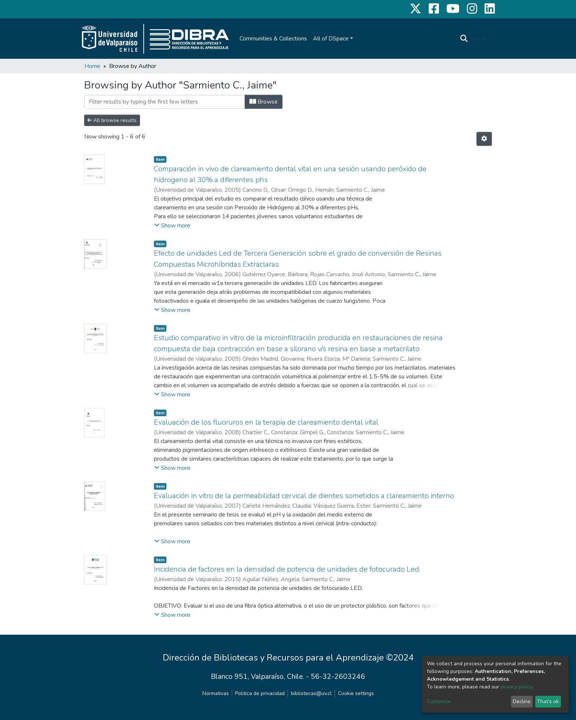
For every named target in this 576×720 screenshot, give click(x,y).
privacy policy (516, 686)
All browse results (112, 120)
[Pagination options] (484, 139)
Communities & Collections (273, 39)
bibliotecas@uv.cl (311, 693)
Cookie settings (356, 693)
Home (92, 66)
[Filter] (164, 102)
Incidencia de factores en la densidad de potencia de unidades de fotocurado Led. (287, 569)
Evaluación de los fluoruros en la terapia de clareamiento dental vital (266, 422)
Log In (479, 39)
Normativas (215, 693)
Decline (521, 701)
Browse (263, 102)
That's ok (548, 701)
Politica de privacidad (260, 693)
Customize (439, 701)
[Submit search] (464, 38)
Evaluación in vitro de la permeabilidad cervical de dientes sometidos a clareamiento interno (304, 496)
